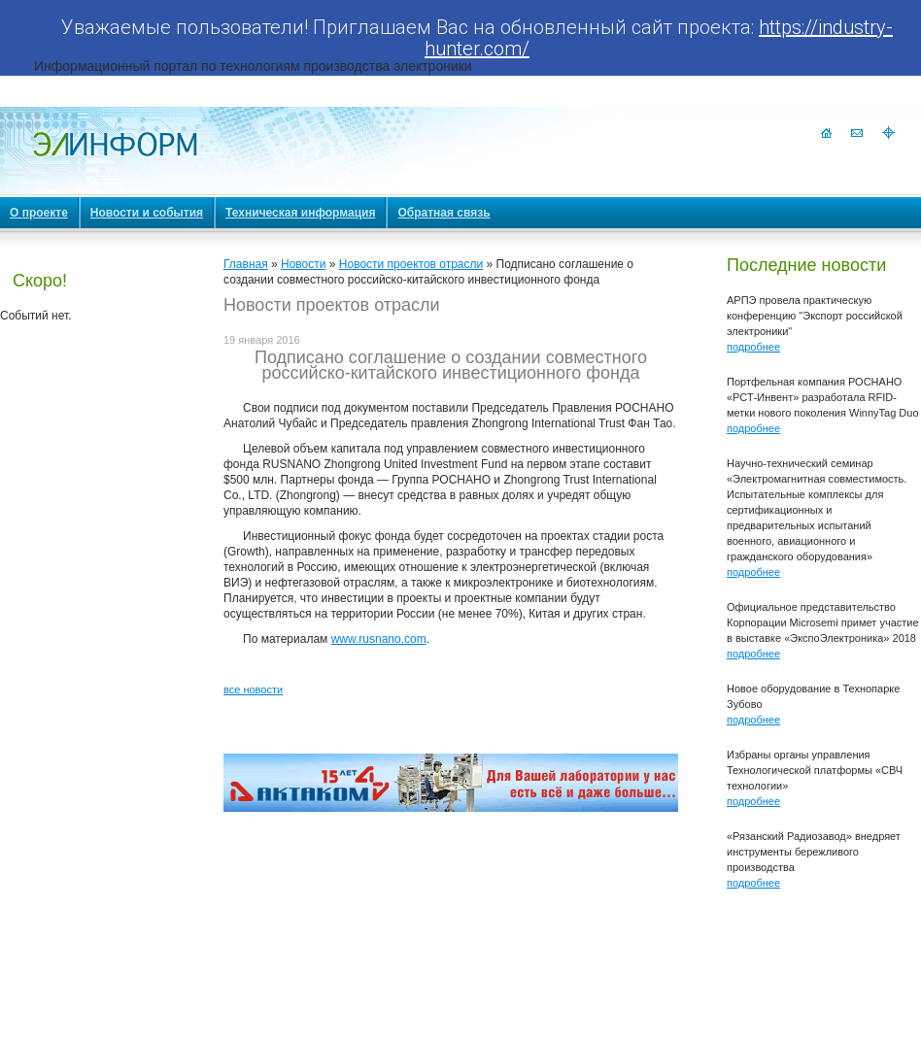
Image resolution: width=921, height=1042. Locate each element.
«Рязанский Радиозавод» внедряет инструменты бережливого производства (814, 851)
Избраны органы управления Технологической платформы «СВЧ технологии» (815, 770)
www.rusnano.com (378, 639)
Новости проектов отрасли (411, 264)
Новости (303, 264)
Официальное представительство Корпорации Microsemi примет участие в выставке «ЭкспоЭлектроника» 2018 (823, 622)
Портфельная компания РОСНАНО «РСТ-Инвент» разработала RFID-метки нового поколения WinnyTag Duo (823, 397)
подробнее (753, 347)
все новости (253, 689)
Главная (245, 264)
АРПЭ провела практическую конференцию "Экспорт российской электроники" (815, 315)
